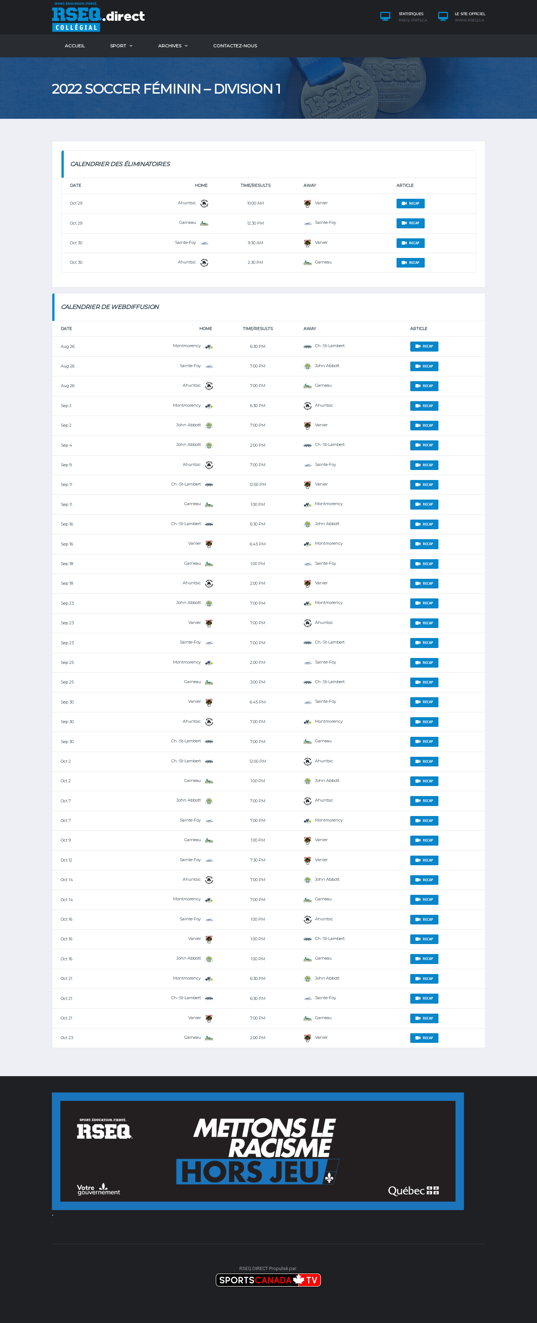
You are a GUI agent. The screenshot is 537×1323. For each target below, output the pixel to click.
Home (201, 185)
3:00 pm (257, 682)
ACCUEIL (75, 45)
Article (405, 185)
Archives (169, 45)
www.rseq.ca (469, 20)
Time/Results (256, 185)
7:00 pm (257, 366)
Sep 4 (66, 445)
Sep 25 (67, 662)
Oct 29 (76, 203)
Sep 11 (66, 484)
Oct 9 (66, 840)
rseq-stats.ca (413, 20)
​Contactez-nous (235, 45)
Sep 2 (66, 405)
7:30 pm (257, 860)
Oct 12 (66, 860)
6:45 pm (258, 544)
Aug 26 (67, 346)
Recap (411, 203)
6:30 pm (257, 346)
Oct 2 (66, 761)
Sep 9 (66, 464)
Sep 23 (67, 603)
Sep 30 (67, 702)
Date (75, 185)
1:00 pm (258, 504)
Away (310, 185)
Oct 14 (67, 879)
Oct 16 (66, 919)
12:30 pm (255, 223)
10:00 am (255, 203)
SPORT (118, 45)
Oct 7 (66, 800)
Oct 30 (76, 242)
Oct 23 (67, 1037)
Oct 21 (66, 978)
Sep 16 (67, 524)
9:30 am (255, 242)
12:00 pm (257, 484)
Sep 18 (67, 563)
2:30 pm (255, 262)
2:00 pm (257, 445)
